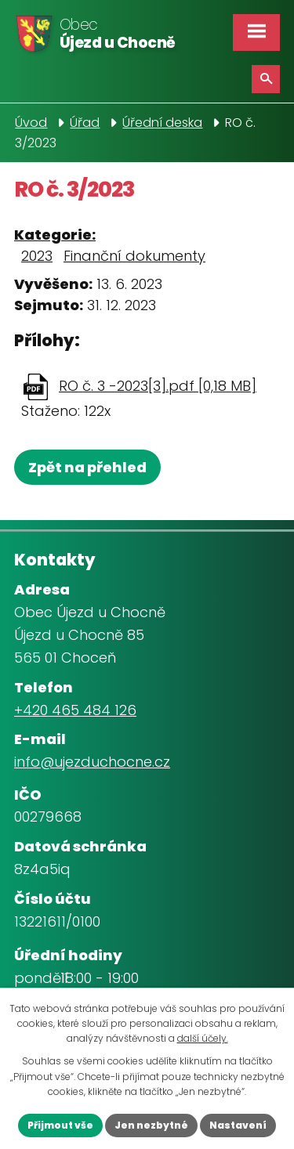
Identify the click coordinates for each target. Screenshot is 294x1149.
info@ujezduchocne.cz (92, 761)
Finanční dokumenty (134, 256)
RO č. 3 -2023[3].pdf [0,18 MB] (157, 386)
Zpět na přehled (87, 467)
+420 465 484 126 (75, 710)
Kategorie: (55, 234)
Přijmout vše (60, 1125)
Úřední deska (162, 123)
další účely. (202, 1038)
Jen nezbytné (151, 1125)
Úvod (31, 123)
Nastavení (238, 1125)
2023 (37, 256)
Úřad (85, 123)
